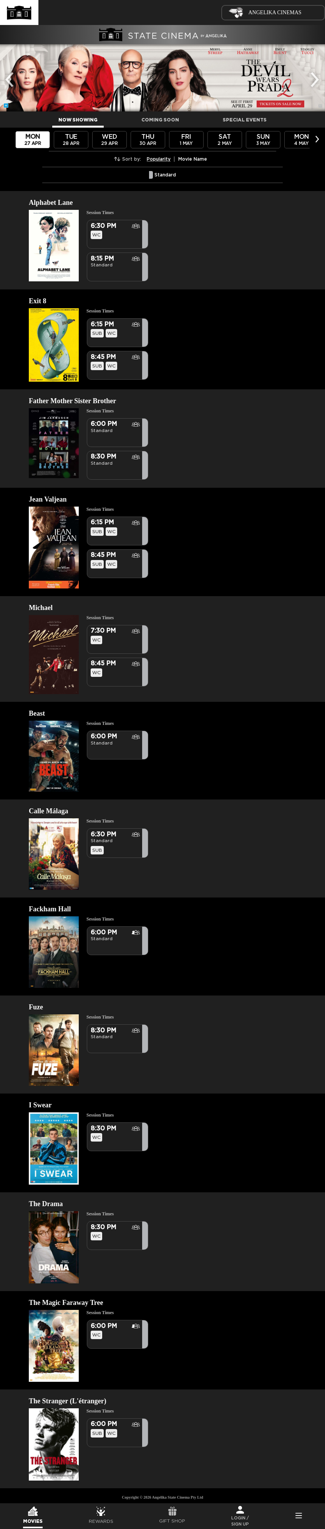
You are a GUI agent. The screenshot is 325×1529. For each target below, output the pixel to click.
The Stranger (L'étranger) (67, 1401)
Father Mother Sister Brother (72, 401)
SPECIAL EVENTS (245, 120)
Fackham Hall (50, 909)
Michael (41, 608)
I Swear (40, 1105)
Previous (11, 74)
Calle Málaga (48, 811)
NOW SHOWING (78, 120)
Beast (37, 713)
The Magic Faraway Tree (66, 1302)
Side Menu (298, 1516)
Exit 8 (37, 301)
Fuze (36, 1007)
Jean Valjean (48, 499)
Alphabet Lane (51, 202)
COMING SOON (160, 120)
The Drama (46, 1204)
